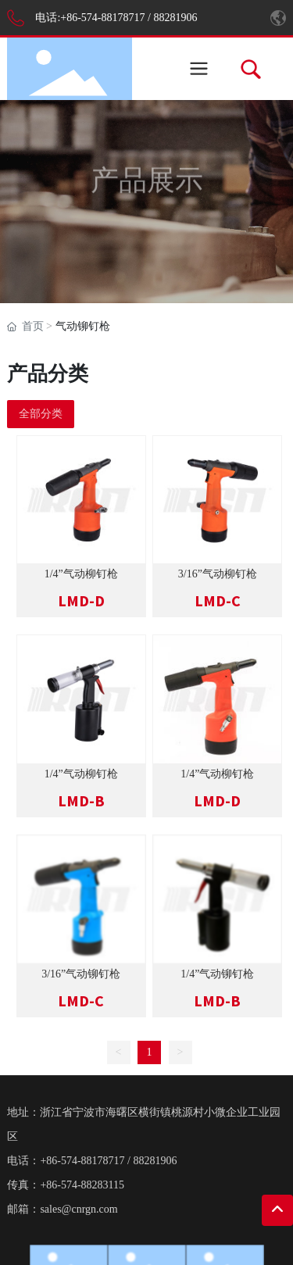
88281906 (175, 17)
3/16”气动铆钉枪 (80, 974)
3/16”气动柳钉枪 (217, 574)
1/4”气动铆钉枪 (217, 974)
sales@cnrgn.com (78, 1209)
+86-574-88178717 (102, 17)
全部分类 (41, 414)
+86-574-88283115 (82, 1185)
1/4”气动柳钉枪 (81, 574)
